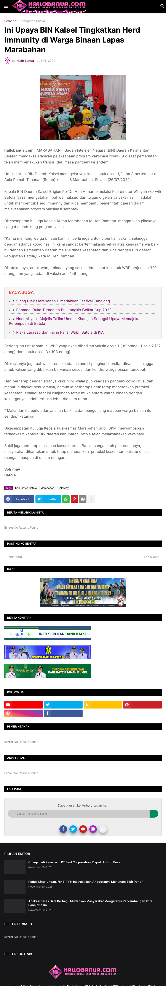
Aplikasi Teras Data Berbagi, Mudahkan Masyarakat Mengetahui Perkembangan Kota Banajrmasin (90, 903)
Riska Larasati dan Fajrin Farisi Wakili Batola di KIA (60, 332)
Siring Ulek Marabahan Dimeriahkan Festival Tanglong (63, 301)
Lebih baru (14, 557)
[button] (6, 6)
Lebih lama (151, 557)
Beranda (10, 21)
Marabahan (47, 488)
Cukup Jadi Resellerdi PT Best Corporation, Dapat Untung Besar (75, 862)
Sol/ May (63, 488)
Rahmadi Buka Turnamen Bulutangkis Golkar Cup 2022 (63, 310)
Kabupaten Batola (32, 21)
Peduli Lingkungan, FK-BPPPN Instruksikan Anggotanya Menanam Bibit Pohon (86, 881)
